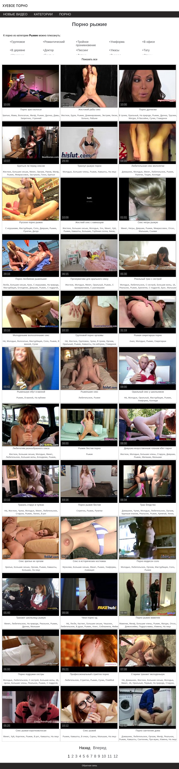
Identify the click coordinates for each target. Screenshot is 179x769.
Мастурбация (25, 228)
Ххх (101, 228)
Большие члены (80, 172)
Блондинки (23, 287)
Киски (114, 115)
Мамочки (123, 623)
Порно (65, 14)
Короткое (20, 736)
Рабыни (93, 118)
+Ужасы (114, 50)
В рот (43, 513)
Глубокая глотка (100, 231)
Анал (132, 341)
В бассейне (142, 118)
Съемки (153, 231)
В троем (123, 115)
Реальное (124, 287)
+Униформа (116, 41)
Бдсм (73, 115)
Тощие (147, 174)
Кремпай (162, 513)
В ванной (29, 397)
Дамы (56, 115)
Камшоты (102, 172)
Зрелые (6, 115)
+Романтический (54, 41)
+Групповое (17, 41)
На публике (40, 397)
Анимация (89, 570)
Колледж (156, 174)
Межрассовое (21, 174)
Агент (95, 626)
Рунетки (139, 174)
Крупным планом (130, 513)
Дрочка (48, 115)
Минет (33, 172)
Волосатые (23, 115)
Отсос (171, 228)
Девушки (44, 228)
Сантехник (143, 739)
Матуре (132, 118)
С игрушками (11, 228)
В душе (79, 626)
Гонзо (43, 174)
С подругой (52, 287)
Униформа (143, 400)
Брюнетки (142, 287)
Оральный (133, 115)
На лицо (112, 172)
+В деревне (17, 50)
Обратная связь (89, 765)
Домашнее (127, 172)
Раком (48, 172)
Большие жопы (164, 285)
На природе (145, 115)
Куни (29, 285)
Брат (163, 287)
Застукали (35, 174)
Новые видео (15, 14)
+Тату (146, 50)
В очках (84, 736)
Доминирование (93, 115)
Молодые (67, 172)
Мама (14, 115)
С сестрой (150, 285)
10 (104, 756)
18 (174, 285)
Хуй (114, 228)
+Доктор (48, 50)
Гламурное (162, 118)
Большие (86, 231)
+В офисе (148, 41)
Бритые (51, 174)
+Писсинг (82, 50)
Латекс (36, 513)
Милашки (146, 457)
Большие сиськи (20, 172)
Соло (35, 228)
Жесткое (65, 115)
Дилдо (35, 231)
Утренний (36, 118)
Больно (85, 118)
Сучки (152, 118)
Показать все (89, 59)
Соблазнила (105, 626)
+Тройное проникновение (86, 43)
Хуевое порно (15, 5)
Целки (7, 683)
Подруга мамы (146, 626)
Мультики (67, 567)
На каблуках (98, 344)
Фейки (115, 626)
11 (109, 756)
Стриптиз (81, 510)
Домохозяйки (131, 626)
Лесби (6, 285)
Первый (148, 683)
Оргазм (40, 172)
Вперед (99, 748)
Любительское (158, 172)
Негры (131, 228)
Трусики (172, 115)
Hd (4, 341)
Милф (33, 115)
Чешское (107, 623)
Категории (43, 14)
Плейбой (110, 680)
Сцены (93, 736)
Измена (157, 626)
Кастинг (81, 623)
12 (115, 756)
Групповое (83, 341)
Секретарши (160, 341)
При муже (154, 739)
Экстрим (106, 115)
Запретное (26, 118)
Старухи (161, 454)
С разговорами (97, 287)
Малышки (143, 231)
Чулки (93, 341)
